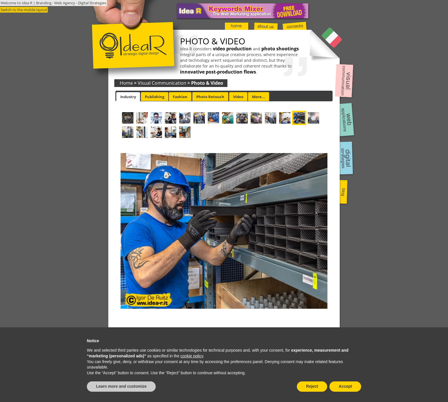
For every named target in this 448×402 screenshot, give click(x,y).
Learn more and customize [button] (121, 386)
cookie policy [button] (192, 356)
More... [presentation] (258, 96)
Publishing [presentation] (154, 96)
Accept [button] (345, 386)
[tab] (128, 96)
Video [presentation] (238, 96)
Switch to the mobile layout (24, 9)
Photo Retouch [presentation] (210, 96)
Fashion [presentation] (180, 96)
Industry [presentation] (128, 96)
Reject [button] (312, 386)
